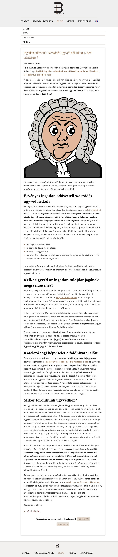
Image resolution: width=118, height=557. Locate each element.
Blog (60, 21)
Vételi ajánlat (33, 511)
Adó (25, 33)
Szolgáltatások (43, 21)
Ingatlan (28, 38)
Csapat (24, 21)
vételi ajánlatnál (93, 210)
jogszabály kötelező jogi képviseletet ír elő (66, 361)
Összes (27, 29)
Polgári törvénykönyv (66, 297)
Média (70, 21)
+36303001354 (83, 519)
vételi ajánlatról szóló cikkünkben (82, 482)
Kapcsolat (84, 21)
